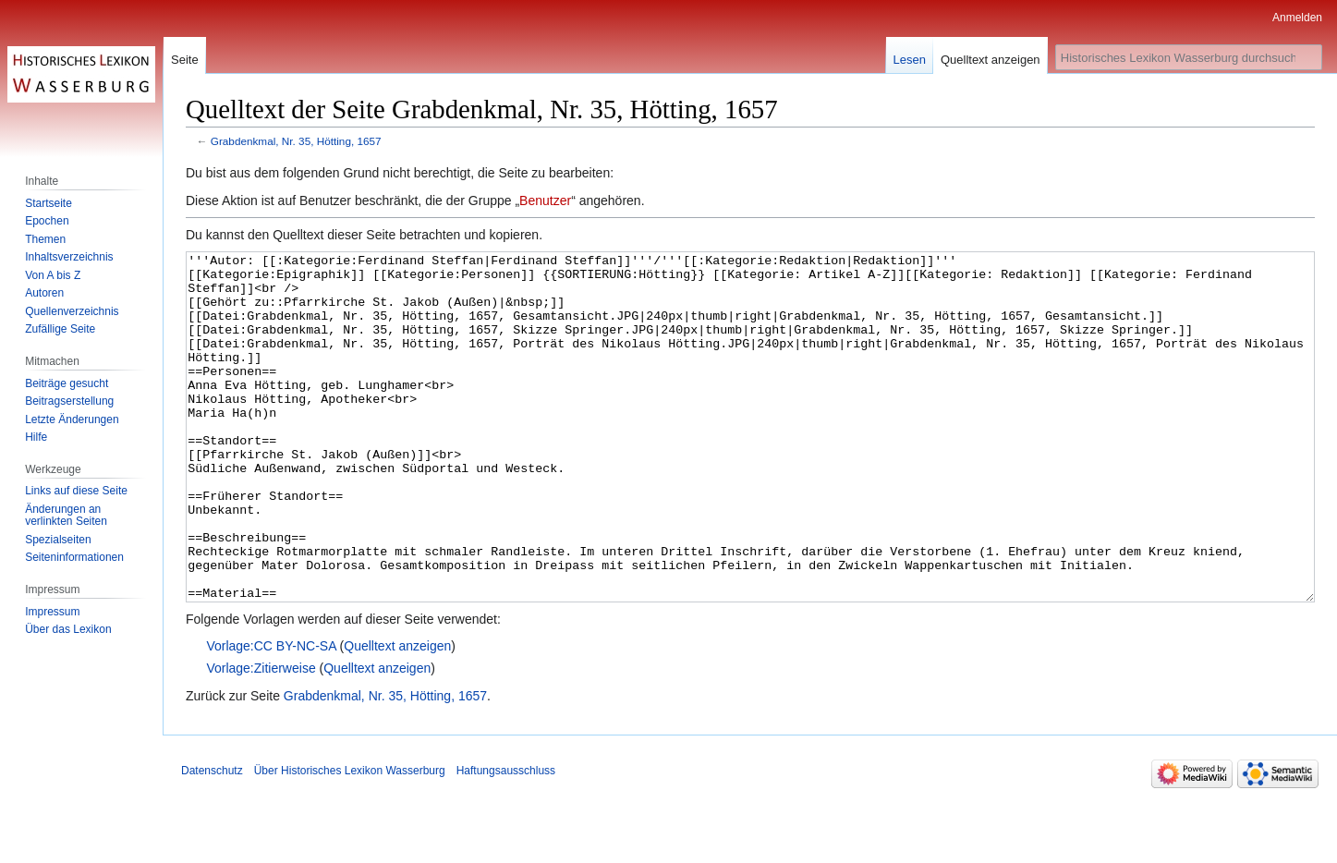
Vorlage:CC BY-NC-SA (270, 715)
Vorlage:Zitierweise (260, 737)
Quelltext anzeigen (397, 715)
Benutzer (545, 200)
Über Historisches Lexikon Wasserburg (349, 839)
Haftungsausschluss (505, 839)
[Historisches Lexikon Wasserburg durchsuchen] (1188, 57)
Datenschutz (212, 839)
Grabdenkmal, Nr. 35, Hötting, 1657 (296, 141)
